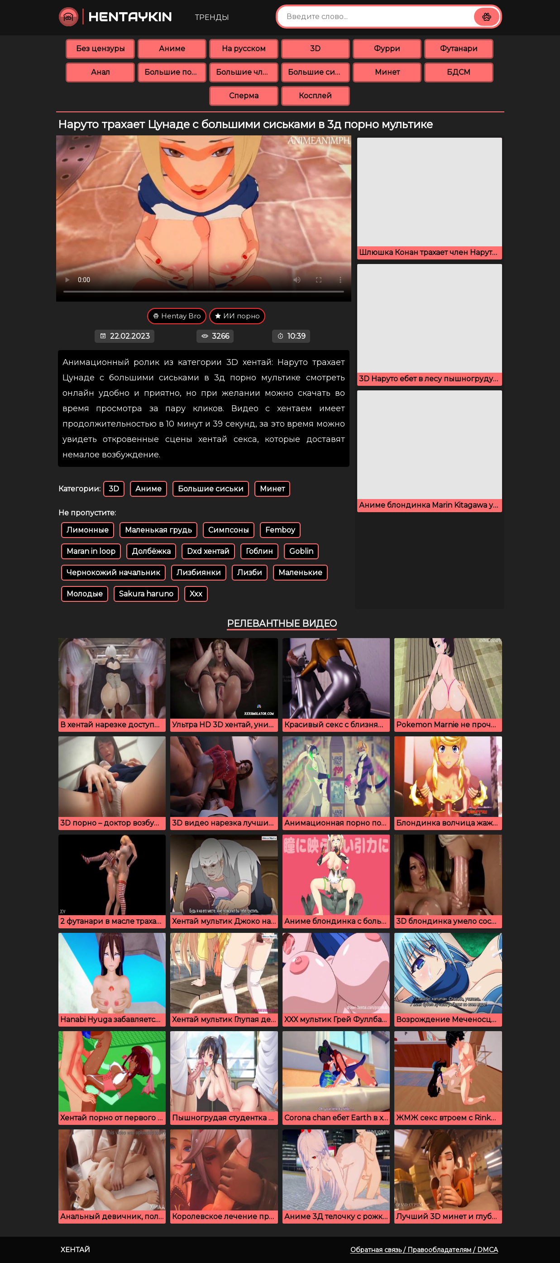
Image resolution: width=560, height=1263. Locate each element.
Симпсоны (228, 530)
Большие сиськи (319, 72)
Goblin (301, 551)
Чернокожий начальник (113, 572)
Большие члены (247, 72)
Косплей (315, 95)
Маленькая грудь (158, 530)
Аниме (172, 48)
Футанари (459, 48)
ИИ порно (237, 316)
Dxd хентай (208, 551)
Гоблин (259, 551)
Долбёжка (151, 551)
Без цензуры (100, 48)
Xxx (196, 594)
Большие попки (175, 72)
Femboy (280, 530)
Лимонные (88, 530)
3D (315, 48)
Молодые (85, 594)
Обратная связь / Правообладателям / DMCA (424, 1250)
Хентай (75, 1249)
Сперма (243, 95)
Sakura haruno (146, 594)
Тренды (212, 17)
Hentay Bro (177, 316)
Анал (100, 72)
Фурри (387, 48)
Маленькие (300, 572)
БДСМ (458, 72)
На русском (244, 48)
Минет (387, 72)
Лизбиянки (199, 572)
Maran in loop (91, 551)
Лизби (249, 572)
